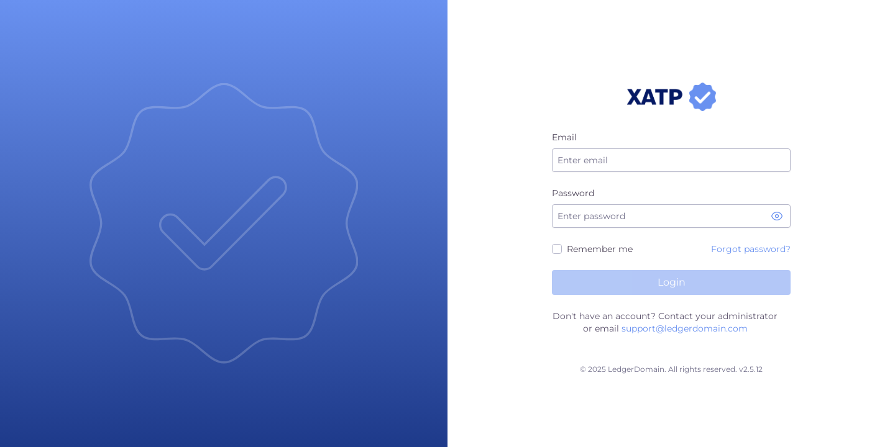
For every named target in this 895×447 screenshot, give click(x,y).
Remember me (600, 249)
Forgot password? (751, 249)
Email (564, 137)
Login (672, 282)
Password (573, 193)
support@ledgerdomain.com (685, 328)
